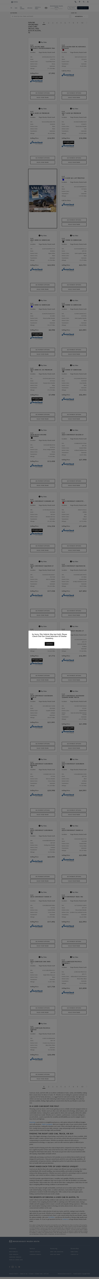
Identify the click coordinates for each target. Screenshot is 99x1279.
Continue (49, 644)
